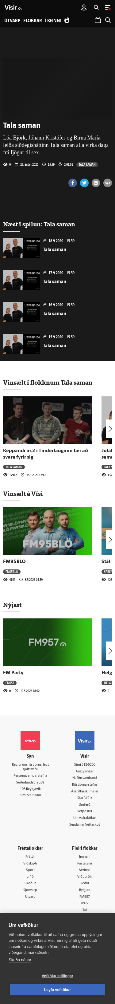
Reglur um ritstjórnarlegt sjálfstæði (30, 767)
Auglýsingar (85, 771)
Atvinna (84, 870)
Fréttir (30, 857)
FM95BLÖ (14, 561)
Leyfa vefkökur (57, 990)
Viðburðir (84, 877)
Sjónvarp (30, 890)
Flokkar (32, 21)
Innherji (84, 857)
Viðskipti (30, 863)
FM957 (10, 682)
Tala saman (87, 164)
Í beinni (53, 21)
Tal (84, 910)
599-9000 (34, 795)
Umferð (84, 805)
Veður (84, 883)
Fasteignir (84, 863)
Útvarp (30, 897)
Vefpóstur (84, 811)
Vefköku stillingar (57, 976)
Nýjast (12, 604)
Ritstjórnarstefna (85, 785)
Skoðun (30, 883)
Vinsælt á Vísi (23, 493)
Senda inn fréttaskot (84, 825)
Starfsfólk (84, 798)
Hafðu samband (84, 778)
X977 (85, 903)
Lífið (30, 877)
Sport (30, 870)
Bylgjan (84, 890)
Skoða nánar (20, 959)
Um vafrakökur (84, 818)
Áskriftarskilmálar (84, 791)
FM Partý (13, 672)
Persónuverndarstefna (30, 776)
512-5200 (88, 765)
